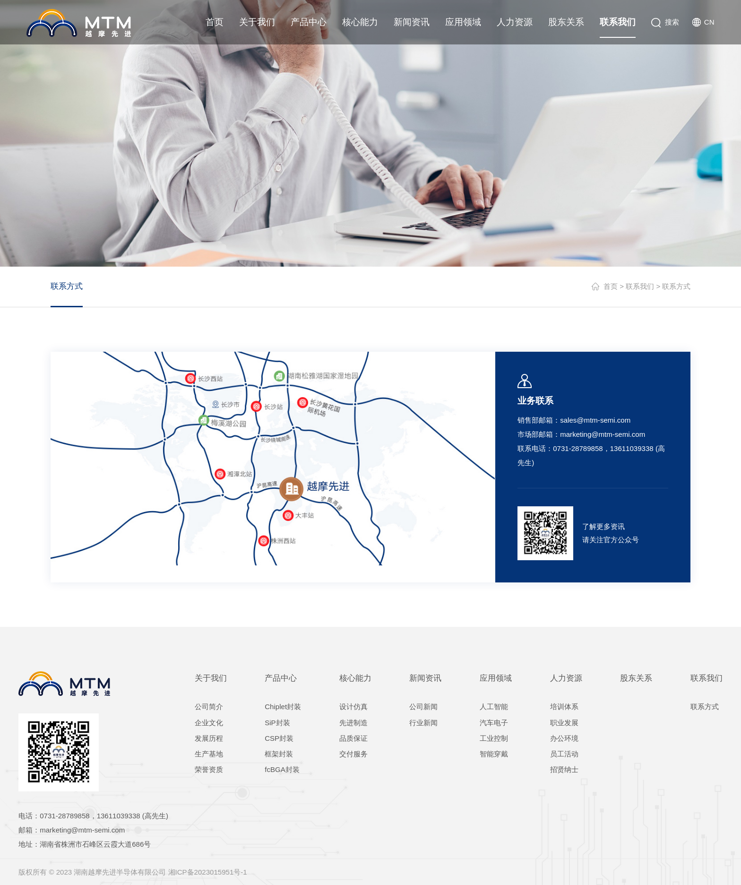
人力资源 (515, 22)
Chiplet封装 (283, 707)
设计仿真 (353, 707)
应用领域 (463, 22)
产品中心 (309, 22)
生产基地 (209, 754)
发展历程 (209, 738)
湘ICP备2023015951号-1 (207, 872)
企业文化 (209, 723)
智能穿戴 (494, 754)
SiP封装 (277, 723)
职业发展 (564, 723)
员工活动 (564, 754)
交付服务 (353, 754)
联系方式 (67, 286)
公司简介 (209, 707)
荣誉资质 (209, 769)
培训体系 (564, 707)
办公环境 (564, 738)
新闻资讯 (412, 22)
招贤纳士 (564, 769)
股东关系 (566, 22)
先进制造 (353, 723)
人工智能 (494, 707)
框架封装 (279, 754)
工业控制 (494, 738)
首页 (215, 22)
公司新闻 (423, 707)
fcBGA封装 (282, 769)
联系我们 (618, 22)
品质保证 (353, 738)
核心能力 (360, 22)
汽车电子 (494, 723)
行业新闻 (423, 723)
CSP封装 (279, 738)
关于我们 (257, 22)
